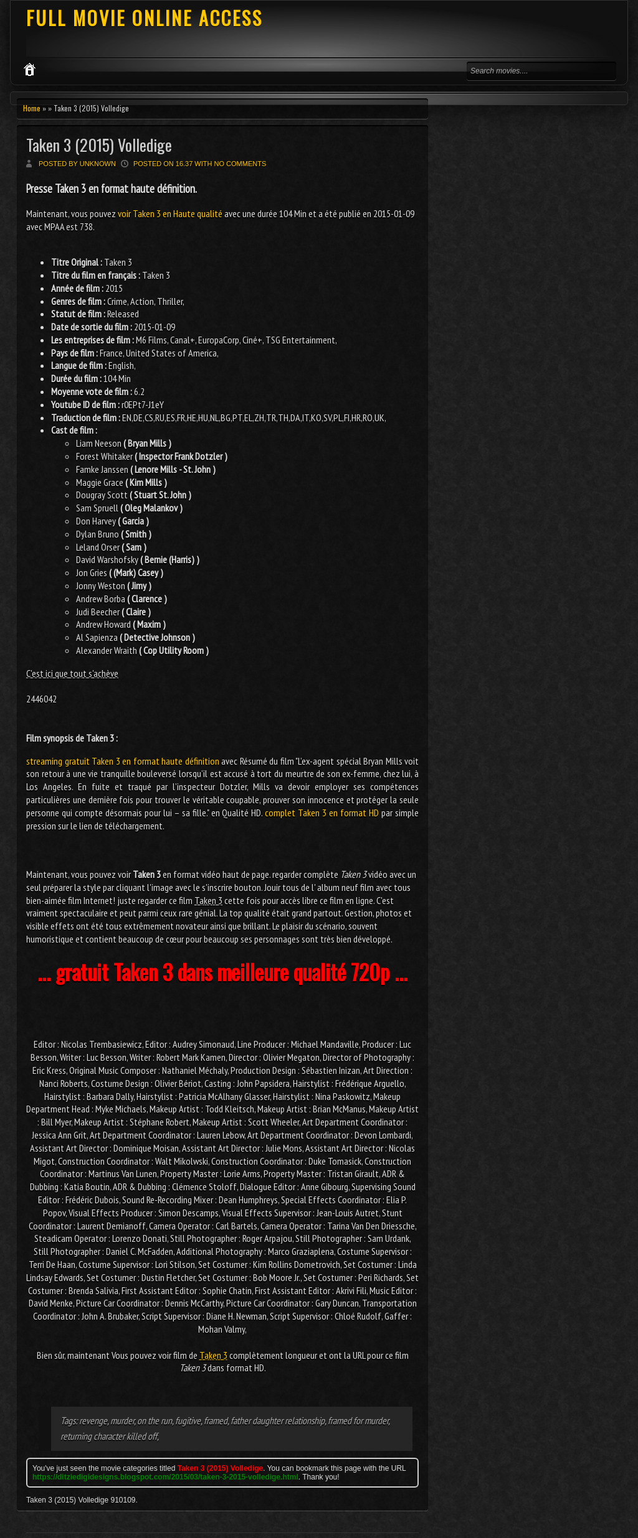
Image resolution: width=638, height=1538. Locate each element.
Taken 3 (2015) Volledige (99, 145)
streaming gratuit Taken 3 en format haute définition (122, 761)
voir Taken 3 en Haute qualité (170, 213)
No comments (240, 163)
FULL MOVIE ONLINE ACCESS (144, 18)
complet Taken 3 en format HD (322, 812)
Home (31, 108)
